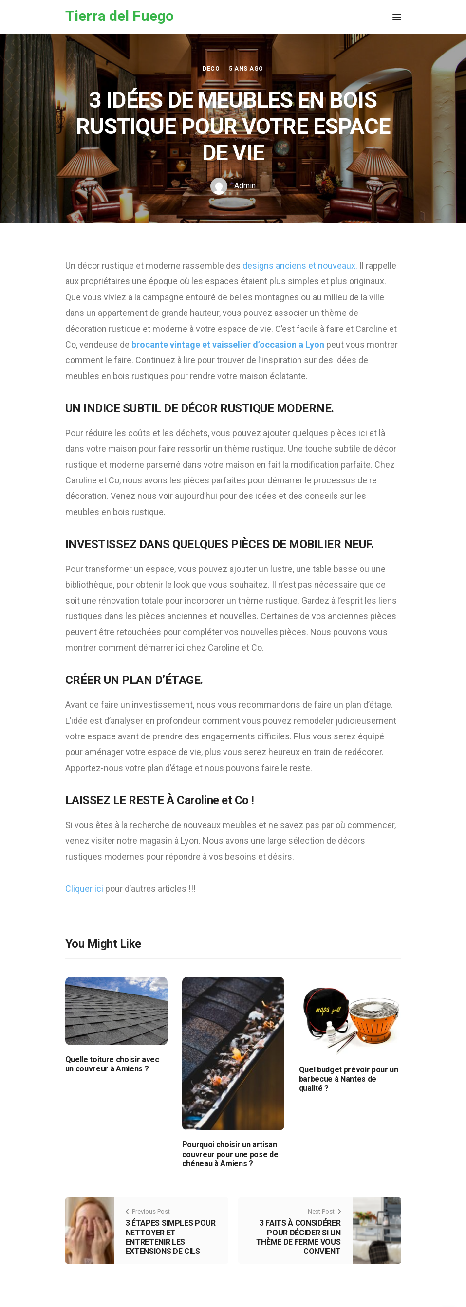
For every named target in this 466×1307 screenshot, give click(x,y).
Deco (211, 68)
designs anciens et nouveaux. (299, 265)
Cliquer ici (84, 889)
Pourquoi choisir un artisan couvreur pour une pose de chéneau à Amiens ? (230, 1154)
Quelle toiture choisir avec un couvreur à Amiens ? (112, 1064)
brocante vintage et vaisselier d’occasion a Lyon (227, 344)
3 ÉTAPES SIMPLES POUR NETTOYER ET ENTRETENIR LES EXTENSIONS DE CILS (171, 1237)
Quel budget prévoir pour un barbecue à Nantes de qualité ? (348, 1079)
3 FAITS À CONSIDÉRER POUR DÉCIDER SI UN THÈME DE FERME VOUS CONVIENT (298, 1237)
